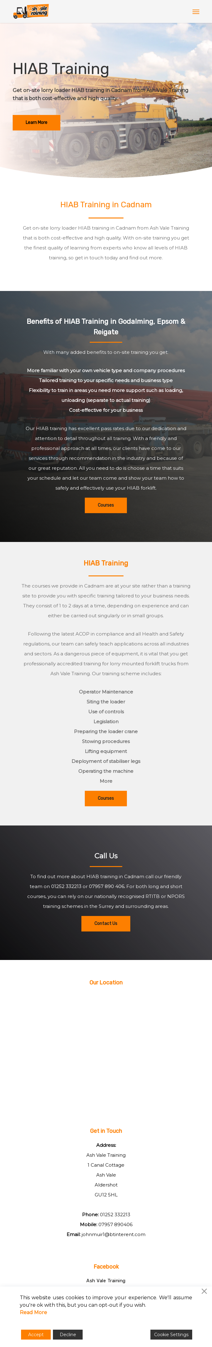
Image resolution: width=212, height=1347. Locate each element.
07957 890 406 (106, 886)
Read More (33, 1312)
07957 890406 (115, 1224)
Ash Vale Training (106, 1280)
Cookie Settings (171, 1334)
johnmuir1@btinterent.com (113, 1234)
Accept (36, 1334)
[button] (196, 11)
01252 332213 (66, 886)
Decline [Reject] (68, 1334)
